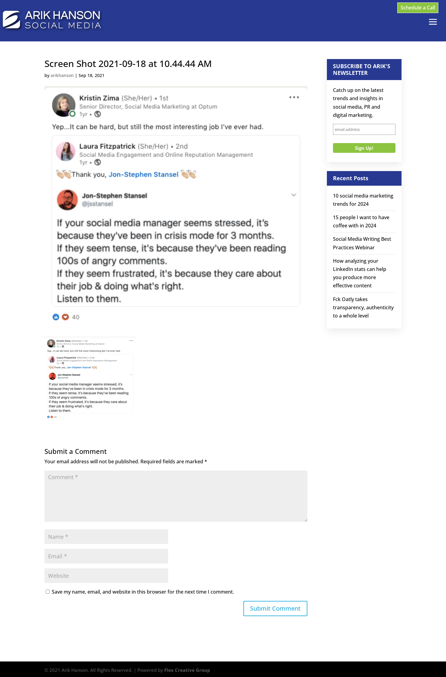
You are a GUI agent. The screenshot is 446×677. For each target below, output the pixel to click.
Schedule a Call (418, 7)
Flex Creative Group (187, 670)
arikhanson (62, 75)
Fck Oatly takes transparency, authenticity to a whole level (363, 307)
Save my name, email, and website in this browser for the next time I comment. (143, 591)
